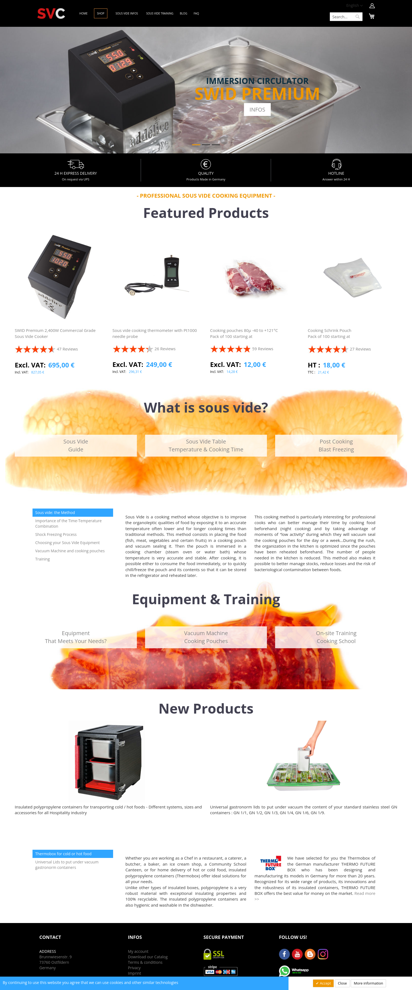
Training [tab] (42, 559)
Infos (257, 109)
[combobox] (346, 16)
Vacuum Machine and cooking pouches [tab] (70, 550)
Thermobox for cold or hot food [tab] (63, 853)
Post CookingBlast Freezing (336, 445)
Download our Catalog (147, 956)
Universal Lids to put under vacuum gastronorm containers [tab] (67, 864)
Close (342, 983)
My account (138, 951)
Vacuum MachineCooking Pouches (206, 637)
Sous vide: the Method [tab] (55, 512)
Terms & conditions (145, 962)
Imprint (134, 973)
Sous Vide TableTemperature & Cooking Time (206, 445)
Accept (325, 983)
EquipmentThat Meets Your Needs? (76, 637)
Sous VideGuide (75, 445)
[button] (354, 6)
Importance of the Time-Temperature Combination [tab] (68, 523)
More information (368, 983)
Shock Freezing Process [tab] (55, 534)
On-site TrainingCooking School (336, 637)
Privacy (134, 967)
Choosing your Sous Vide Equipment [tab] (67, 542)
